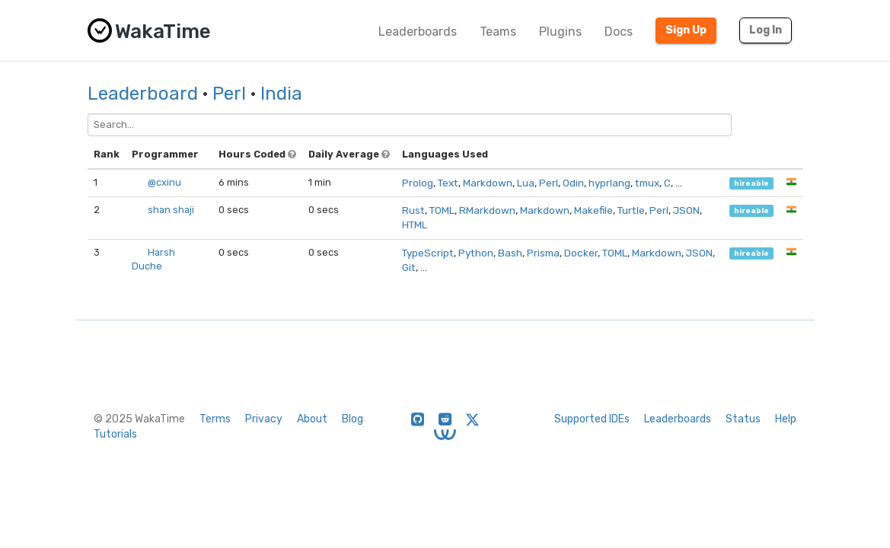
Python (475, 253)
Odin (573, 183)
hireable (751, 183)
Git (409, 267)
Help (785, 419)
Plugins (560, 31)
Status (743, 419)
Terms (215, 419)
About (312, 419)
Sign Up (686, 30)
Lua (525, 183)
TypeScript (428, 253)
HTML (414, 224)
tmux (647, 183)
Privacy (263, 419)
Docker (581, 253)
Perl (229, 93)
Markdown (487, 183)
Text (448, 183)
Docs (618, 31)
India (281, 93)
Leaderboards (417, 31)
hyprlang (609, 183)
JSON (686, 210)
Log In (765, 30)
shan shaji (171, 209)
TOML (442, 210)
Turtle (631, 210)
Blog (352, 419)
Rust (413, 210)
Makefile (593, 210)
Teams (498, 31)
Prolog (417, 183)
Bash (510, 253)
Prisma (543, 253)
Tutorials (115, 434)
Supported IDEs (592, 419)
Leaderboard (143, 93)
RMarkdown (487, 210)
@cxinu (164, 182)
